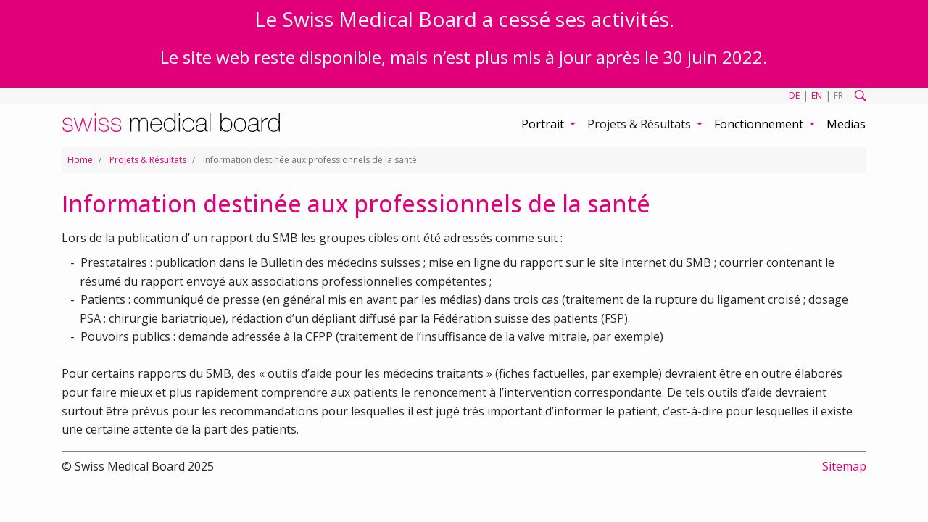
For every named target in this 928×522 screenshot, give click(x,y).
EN (816, 95)
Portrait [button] (544, 124)
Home (80, 160)
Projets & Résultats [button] (640, 124)
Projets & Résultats (147, 160)
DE (794, 95)
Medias (846, 124)
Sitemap (844, 466)
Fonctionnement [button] (760, 124)
